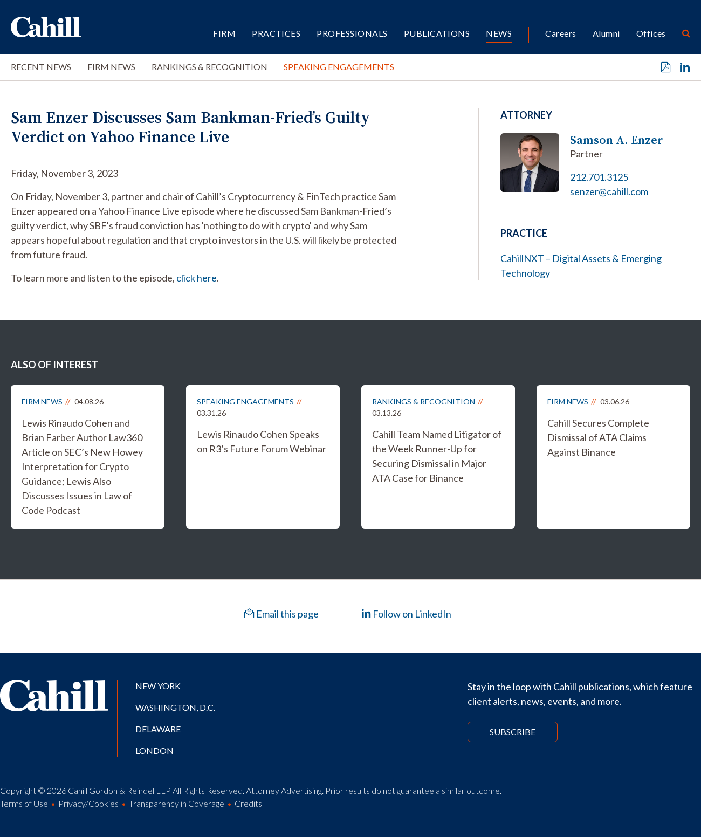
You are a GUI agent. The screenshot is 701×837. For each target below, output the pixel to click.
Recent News (41, 66)
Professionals (352, 33)
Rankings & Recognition (209, 66)
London (154, 750)
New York (158, 686)
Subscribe (512, 731)
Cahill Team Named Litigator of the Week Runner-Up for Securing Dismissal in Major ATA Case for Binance (436, 456)
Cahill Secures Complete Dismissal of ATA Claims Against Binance (598, 437)
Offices (651, 33)
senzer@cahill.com (609, 191)
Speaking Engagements (339, 66)
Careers (560, 33)
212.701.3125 (599, 177)
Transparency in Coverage (176, 803)
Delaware (158, 729)
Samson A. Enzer (616, 140)
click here (196, 278)
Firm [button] (224, 33)
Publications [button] (437, 33)
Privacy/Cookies (88, 803)
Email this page (281, 614)
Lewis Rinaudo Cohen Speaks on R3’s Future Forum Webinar (261, 441)
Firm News (111, 66)
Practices (276, 33)
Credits (248, 803)
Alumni (606, 33)
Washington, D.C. (175, 707)
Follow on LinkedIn (406, 614)
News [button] (499, 33)
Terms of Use (24, 803)
